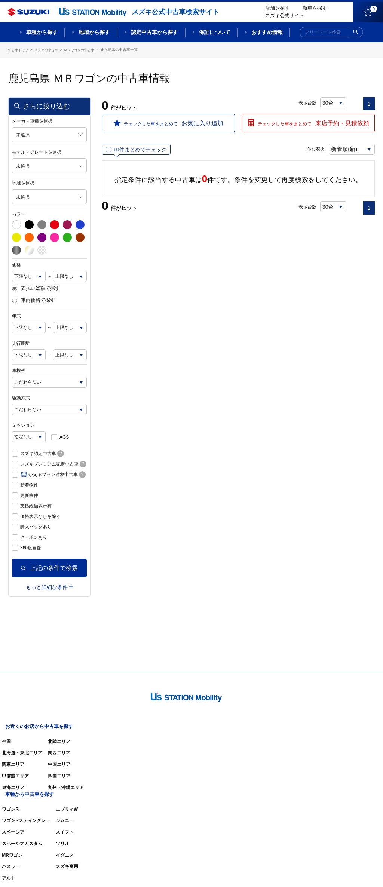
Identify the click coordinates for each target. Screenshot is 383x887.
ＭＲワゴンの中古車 (85, 49)
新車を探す (315, 8)
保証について (214, 32)
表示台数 (308, 101)
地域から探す (94, 32)
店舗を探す (277, 8)
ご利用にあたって (289, 870)
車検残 (18, 370)
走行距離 (21, 342)
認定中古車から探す (154, 32)
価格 (16, 263)
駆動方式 (21, 397)
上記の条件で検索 (49, 567)
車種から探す (42, 32)
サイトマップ (248, 870)
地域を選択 (23, 182)
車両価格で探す (33, 299)
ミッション (23, 424)
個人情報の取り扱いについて (345, 870)
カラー (18, 213)
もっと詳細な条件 (49, 586)
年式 (16, 315)
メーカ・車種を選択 (32, 120)
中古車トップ (19, 49)
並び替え (310, 148)
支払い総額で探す (36, 287)
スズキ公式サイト (284, 15)
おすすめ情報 (267, 32)
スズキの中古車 (50, 49)
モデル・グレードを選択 (36, 151)
